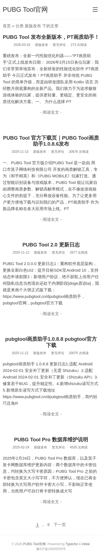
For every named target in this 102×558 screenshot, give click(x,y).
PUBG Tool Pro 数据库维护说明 (51, 439)
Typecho (72, 544)
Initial (85, 544)
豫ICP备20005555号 (51, 549)
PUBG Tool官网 (25, 9)
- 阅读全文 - (50, 112)
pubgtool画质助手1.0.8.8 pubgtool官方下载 (51, 342)
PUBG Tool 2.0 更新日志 (50, 245)
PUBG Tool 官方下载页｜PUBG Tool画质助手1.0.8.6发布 (51, 141)
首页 (7, 26)
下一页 (60, 524)
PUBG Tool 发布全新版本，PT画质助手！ (51, 37)
